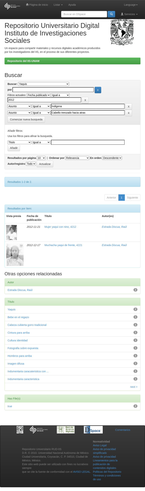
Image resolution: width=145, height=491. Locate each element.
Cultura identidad (18, 340)
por (10, 89)
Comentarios (122, 429)
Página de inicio (37, 4)
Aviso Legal (99, 445)
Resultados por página (22, 157)
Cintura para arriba (19, 332)
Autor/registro (16, 163)
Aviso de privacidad (104, 456)
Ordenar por (56, 157)
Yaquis (11, 309)
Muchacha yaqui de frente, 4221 (63, 245)
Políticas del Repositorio (107, 471)
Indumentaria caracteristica (23, 379)
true (10, 406)
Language (131, 4)
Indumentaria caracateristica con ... (28, 371)
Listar (58, 4)
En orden (96, 157)
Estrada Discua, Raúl (114, 226)
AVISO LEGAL (81, 471)
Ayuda (72, 4)
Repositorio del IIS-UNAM (23, 60)
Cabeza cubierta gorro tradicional (27, 324)
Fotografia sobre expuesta (23, 348)
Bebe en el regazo (18, 317)
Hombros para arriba (20, 355)
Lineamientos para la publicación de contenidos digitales (105, 464)
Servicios (129, 14)
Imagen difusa (16, 363)
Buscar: (12, 83)
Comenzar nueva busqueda (26, 119)
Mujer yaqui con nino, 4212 (60, 226)
